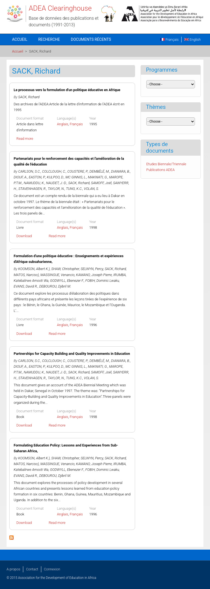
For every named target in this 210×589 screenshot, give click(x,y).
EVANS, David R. (26, 286)
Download (24, 236)
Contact (32, 569)
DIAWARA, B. (120, 171)
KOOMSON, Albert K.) (34, 269)
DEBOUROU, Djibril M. (55, 286)
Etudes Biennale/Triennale (166, 164)
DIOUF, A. (20, 177)
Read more (24, 139)
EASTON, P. (37, 177)
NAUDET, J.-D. (56, 183)
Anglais (62, 124)
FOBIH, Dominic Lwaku (102, 280)
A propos (13, 569)
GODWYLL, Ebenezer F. (67, 280)
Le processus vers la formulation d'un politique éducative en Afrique (67, 90)
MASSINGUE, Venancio (57, 275)
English (192, 39)
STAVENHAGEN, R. (32, 189)
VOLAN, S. (91, 189)
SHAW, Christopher (65, 269)
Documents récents (91, 39)
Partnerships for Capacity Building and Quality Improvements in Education (72, 354)
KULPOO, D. (55, 177)
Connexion (52, 569)
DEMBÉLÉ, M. (99, 171)
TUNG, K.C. (74, 189)
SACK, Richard (29, 97)
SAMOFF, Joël (101, 183)
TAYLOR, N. (56, 189)
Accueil (19, 39)
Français (169, 39)
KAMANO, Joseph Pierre (94, 275)
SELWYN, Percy (92, 269)
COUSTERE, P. (77, 171)
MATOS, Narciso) (26, 275)
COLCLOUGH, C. (54, 171)
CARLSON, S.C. (29, 171)
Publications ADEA (160, 170)
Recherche (49, 39)
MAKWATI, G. (98, 177)
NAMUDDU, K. (34, 183)
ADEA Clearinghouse (60, 8)
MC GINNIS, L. (75, 177)
